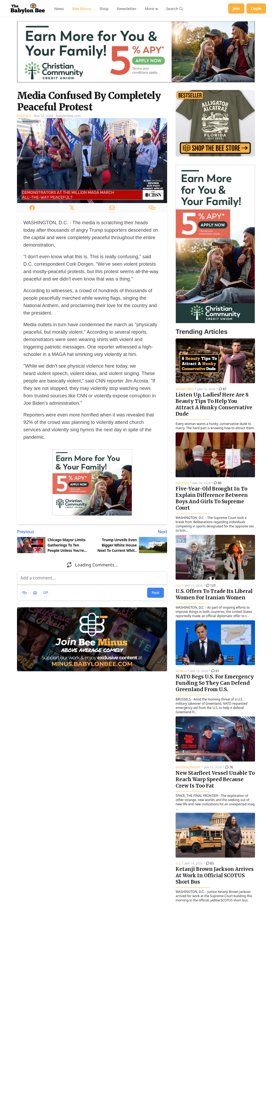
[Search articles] (174, 8)
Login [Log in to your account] (256, 8)
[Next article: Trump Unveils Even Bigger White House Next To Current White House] (130, 531)
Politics (24, 116)
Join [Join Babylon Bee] (236, 8)
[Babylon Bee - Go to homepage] (27, 8)
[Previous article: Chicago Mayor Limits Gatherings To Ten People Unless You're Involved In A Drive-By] (53, 531)
